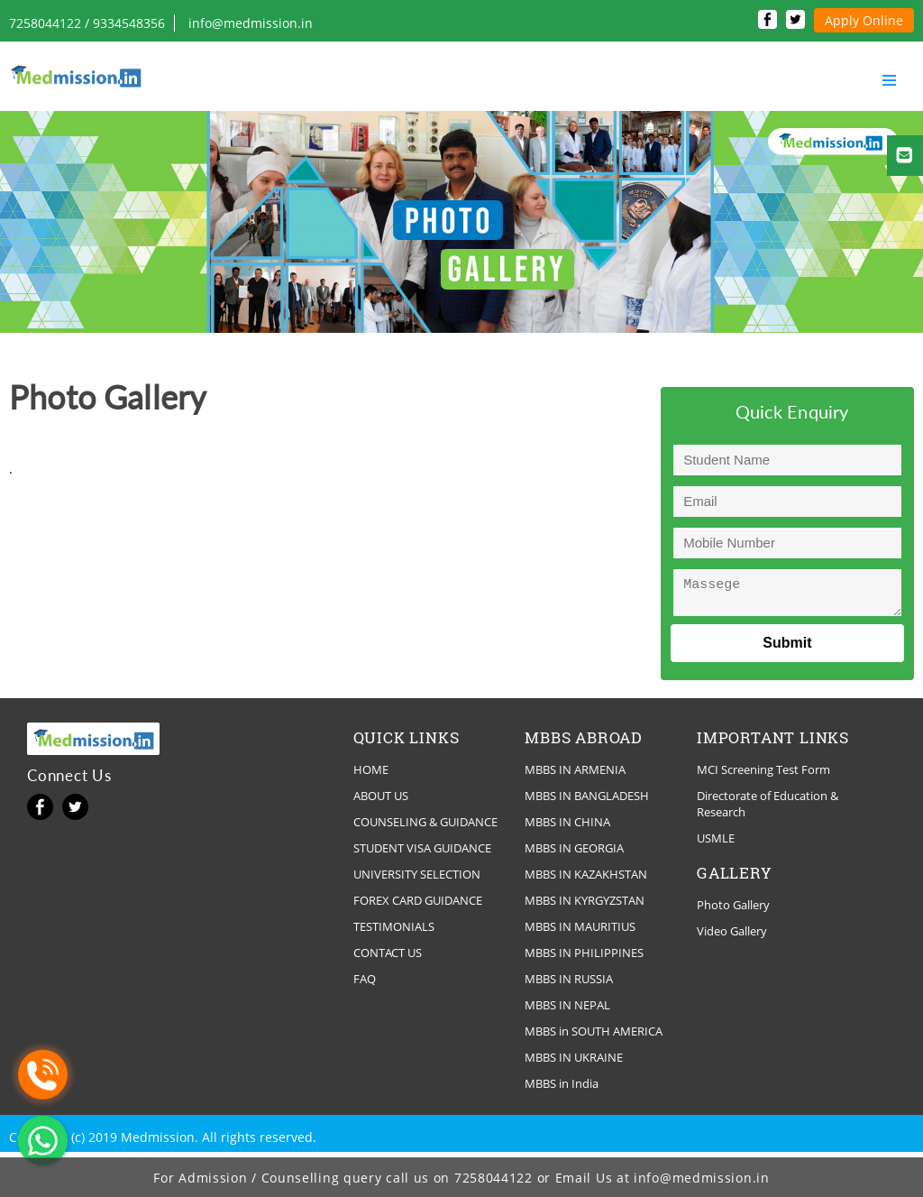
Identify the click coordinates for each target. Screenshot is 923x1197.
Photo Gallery (733, 910)
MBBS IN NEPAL (567, 1010)
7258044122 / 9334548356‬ (87, 23)
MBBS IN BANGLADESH (587, 801)
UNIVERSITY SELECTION (416, 879)
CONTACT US (387, 958)
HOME (370, 775)
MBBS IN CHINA (567, 827)
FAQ (364, 984)
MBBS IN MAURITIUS (580, 932)
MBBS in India (562, 1089)
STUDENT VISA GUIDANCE (422, 853)
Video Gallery (732, 936)
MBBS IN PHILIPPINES (584, 958)
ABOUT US (380, 801)
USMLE (716, 843)
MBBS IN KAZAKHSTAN (586, 879)
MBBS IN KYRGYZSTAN (584, 906)
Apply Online (864, 20)
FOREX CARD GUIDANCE (417, 906)
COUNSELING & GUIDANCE (425, 827)
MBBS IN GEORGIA (574, 853)
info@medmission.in (250, 23)
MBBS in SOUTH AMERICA (594, 1036)
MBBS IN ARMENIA (575, 775)
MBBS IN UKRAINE (574, 1062)
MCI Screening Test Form (763, 775)
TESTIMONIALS (393, 932)
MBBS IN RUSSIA (569, 984)
